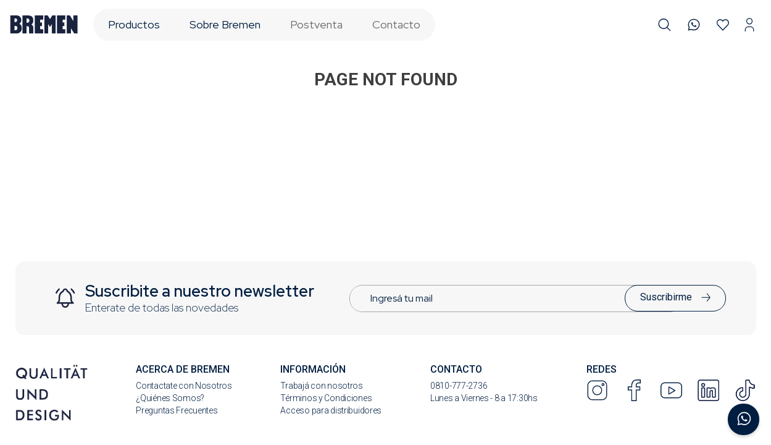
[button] (664, 25)
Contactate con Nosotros (184, 386)
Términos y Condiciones (326, 398)
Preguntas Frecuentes (176, 410)
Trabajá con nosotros (321, 386)
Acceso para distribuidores (330, 410)
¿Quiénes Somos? (170, 398)
